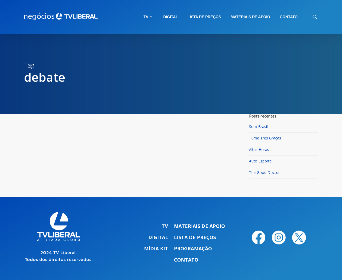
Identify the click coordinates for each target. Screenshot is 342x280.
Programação (193, 248)
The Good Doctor (264, 172)
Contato (186, 259)
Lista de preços (195, 237)
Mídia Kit (156, 248)
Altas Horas (259, 149)
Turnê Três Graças (265, 138)
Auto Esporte (260, 161)
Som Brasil (258, 126)
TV (165, 226)
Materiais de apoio (199, 226)
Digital (158, 237)
